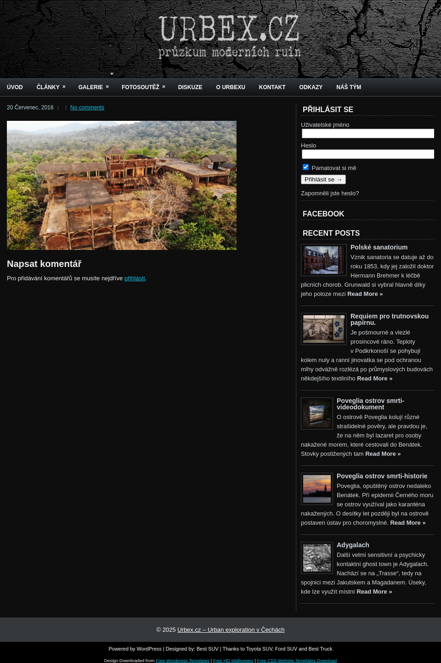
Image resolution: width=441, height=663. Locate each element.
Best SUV (208, 649)
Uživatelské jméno (325, 124)
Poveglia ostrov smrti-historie (382, 476)
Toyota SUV (259, 649)
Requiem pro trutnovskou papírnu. (390, 319)
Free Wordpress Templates (182, 660)
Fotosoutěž (146, 84)
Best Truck (321, 649)
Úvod (15, 87)
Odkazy (311, 87)
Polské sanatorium (379, 247)
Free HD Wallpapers (233, 660)
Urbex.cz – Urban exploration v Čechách (230, 629)
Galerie (97, 84)
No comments (87, 107)
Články (54, 84)
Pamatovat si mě (329, 167)
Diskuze (190, 87)
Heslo (308, 145)
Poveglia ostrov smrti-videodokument (370, 404)
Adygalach (353, 545)
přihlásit (134, 278)
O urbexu (230, 87)
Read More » (365, 293)
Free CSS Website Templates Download (297, 660)
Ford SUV (286, 649)
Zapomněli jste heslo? (330, 193)
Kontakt (272, 87)
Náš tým (348, 87)
